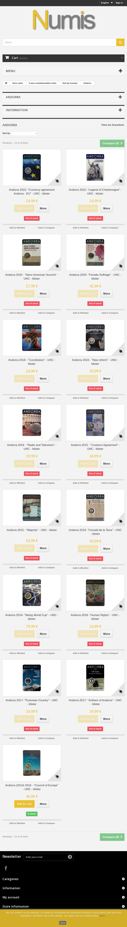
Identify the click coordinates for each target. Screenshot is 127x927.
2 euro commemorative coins (42, 83)
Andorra (87, 83)
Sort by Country (69, 83)
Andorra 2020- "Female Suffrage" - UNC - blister (95, 276)
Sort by (6, 133)
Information (17, 110)
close (62, 923)
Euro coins (18, 83)
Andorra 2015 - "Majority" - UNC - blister (32, 530)
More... (103, 915)
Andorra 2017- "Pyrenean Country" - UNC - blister (32, 702)
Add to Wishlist (17, 227)
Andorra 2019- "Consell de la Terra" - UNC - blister (95, 531)
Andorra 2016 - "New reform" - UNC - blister (95, 361)
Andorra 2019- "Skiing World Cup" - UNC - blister (31, 617)
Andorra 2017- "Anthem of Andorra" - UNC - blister (95, 702)
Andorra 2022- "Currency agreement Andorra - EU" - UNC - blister (32, 191)
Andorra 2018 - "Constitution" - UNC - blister (31, 361)
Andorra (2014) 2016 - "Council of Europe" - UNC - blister (31, 787)
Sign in (119, 2)
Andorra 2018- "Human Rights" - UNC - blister (95, 617)
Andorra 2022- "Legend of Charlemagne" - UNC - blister (95, 191)
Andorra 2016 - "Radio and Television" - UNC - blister (31, 446)
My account (10, 897)
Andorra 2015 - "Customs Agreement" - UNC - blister (95, 446)
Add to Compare (46, 227)
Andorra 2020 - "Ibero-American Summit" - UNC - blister (31, 276)
